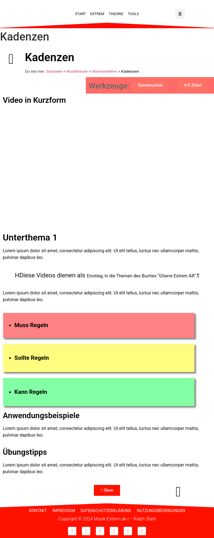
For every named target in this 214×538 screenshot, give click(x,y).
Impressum (63, 510)
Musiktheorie (77, 71)
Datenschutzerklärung (106, 510)
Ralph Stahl (145, 519)
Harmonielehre (104, 71)
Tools (133, 14)
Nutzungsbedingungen (161, 510)
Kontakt (38, 510)
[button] (180, 14)
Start (80, 14)
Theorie (116, 14)
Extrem (97, 14)
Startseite (54, 71)
